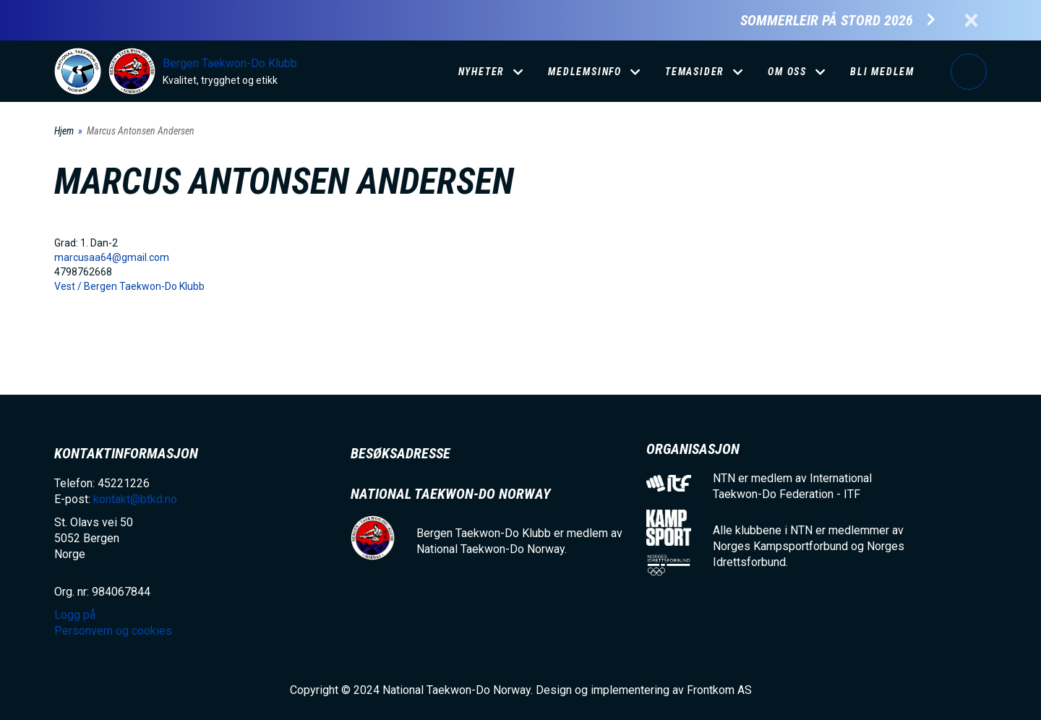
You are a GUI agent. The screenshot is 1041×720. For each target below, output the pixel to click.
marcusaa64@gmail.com (111, 257)
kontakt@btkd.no (135, 499)
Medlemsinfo (585, 71)
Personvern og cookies (113, 631)
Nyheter (481, 71)
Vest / (69, 286)
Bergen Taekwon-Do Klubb (230, 63)
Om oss (787, 71)
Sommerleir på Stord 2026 (826, 20)
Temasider (694, 71)
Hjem (64, 131)
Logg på (969, 71)
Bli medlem (882, 71)
